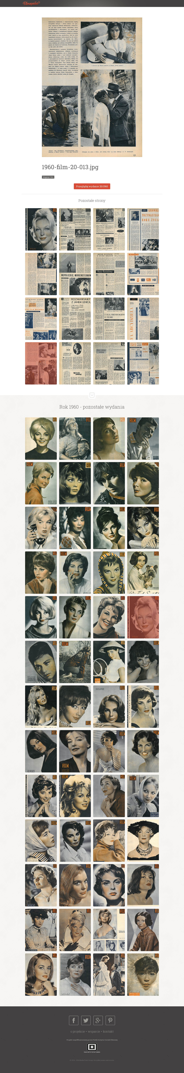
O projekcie (78, 1031)
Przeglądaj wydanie (92, 186)
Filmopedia (33, 3)
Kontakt (108, 1031)
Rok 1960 (69, 407)
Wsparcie (94, 1031)
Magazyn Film (48, 177)
